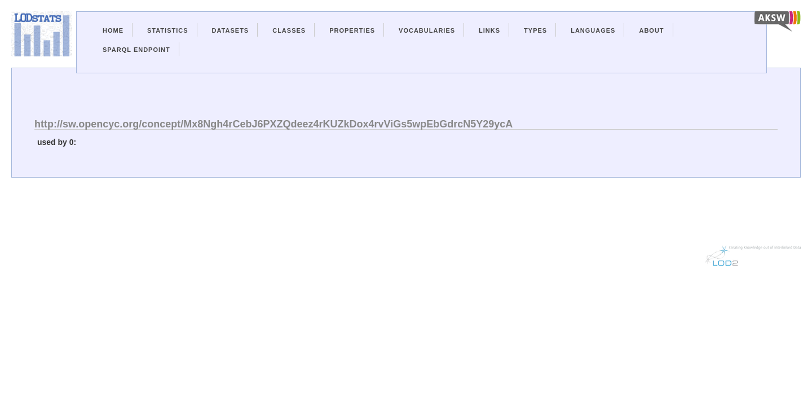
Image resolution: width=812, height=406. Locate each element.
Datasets (230, 30)
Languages (593, 30)
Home (113, 30)
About (651, 30)
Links (489, 30)
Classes (289, 30)
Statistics (167, 30)
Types (535, 30)
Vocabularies (427, 30)
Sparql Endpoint (136, 49)
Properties (352, 30)
